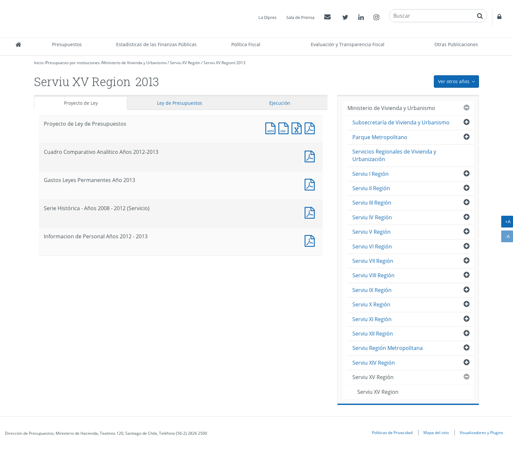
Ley (179, 103)
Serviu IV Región (372, 217)
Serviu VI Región (372, 246)
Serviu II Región (371, 188)
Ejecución (279, 103)
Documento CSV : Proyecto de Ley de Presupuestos (285, 127)
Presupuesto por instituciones (73, 62)
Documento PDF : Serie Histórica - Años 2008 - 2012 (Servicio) (311, 212)
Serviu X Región (371, 304)
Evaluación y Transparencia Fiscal (347, 44)
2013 (240, 62)
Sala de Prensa (300, 17)
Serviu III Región (371, 202)
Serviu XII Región (372, 333)
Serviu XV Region (218, 62)
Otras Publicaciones (456, 44)
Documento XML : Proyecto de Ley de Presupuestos (271, 127)
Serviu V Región (371, 231)
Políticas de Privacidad (392, 432)
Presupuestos (67, 44)
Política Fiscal (245, 44)
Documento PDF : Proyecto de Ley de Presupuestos (311, 127)
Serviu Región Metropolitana (387, 348)
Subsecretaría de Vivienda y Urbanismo (401, 122)
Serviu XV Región (185, 62)
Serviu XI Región (372, 319)
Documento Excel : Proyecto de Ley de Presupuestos (298, 127)
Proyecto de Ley (81, 103)
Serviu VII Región (372, 260)
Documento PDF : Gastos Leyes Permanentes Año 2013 (311, 183)
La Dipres (267, 17)
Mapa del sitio (436, 432)
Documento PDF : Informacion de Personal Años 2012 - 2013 (311, 240)
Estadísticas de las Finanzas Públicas (156, 44)
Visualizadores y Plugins (481, 432)
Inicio (39, 62)
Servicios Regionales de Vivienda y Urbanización (394, 155)
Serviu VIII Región (373, 275)
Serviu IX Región (372, 290)
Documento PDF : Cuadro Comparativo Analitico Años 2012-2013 (311, 155)
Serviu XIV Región (373, 362)
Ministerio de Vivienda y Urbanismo (134, 62)
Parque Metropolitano (379, 137)
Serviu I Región (370, 173)
